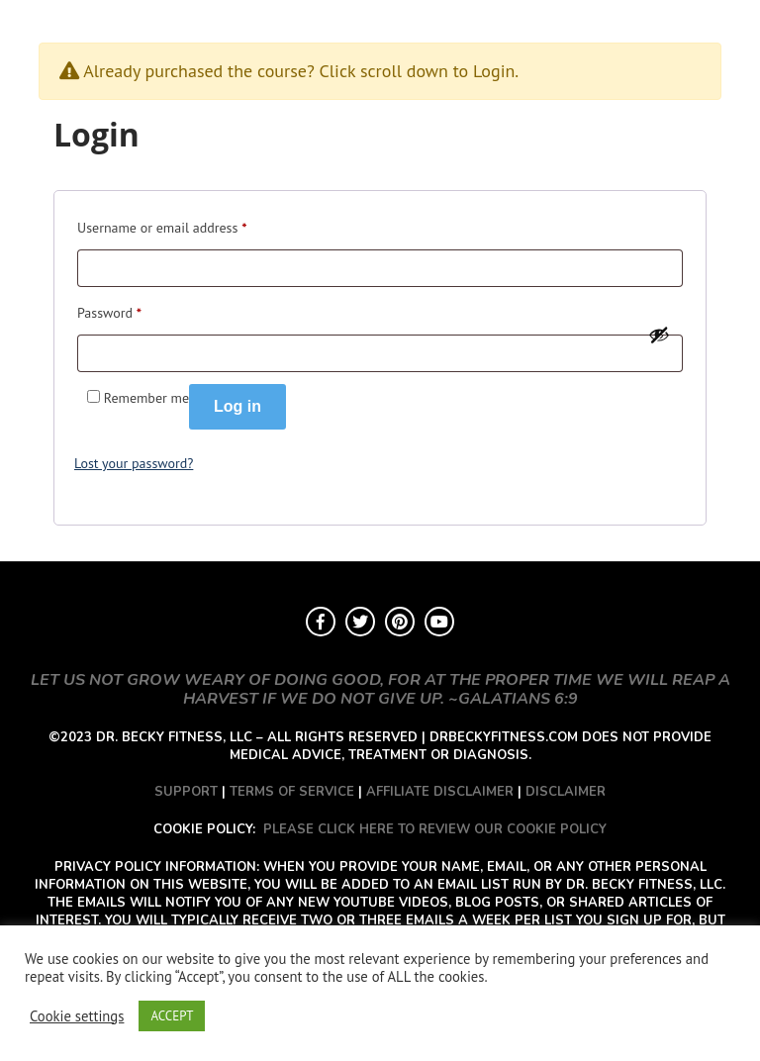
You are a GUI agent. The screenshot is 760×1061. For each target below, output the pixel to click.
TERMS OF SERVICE (292, 792)
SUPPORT (186, 792)
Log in (237, 406)
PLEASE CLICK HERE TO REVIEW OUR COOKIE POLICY (435, 829)
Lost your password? (133, 463)
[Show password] (659, 334)
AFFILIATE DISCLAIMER (440, 792)
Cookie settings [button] (77, 1016)
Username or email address (161, 225)
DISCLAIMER (565, 792)
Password (109, 310)
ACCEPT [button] (171, 1016)
